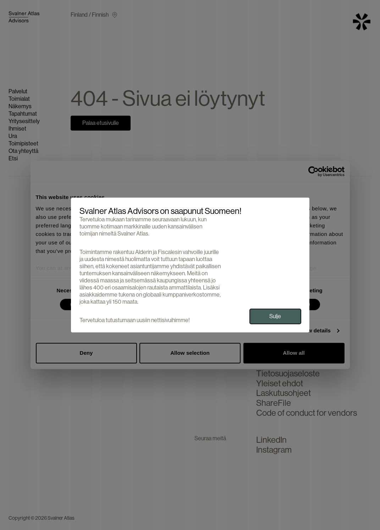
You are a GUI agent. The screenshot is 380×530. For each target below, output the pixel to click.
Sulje (275, 316)
